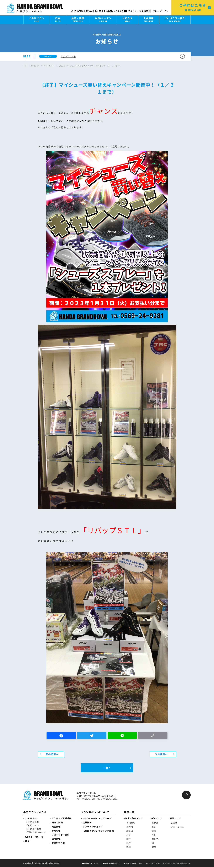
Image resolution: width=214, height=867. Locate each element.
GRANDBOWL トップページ (97, 818)
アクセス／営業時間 (136, 11)
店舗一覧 (129, 812)
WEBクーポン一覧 (34, 836)
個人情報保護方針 (112, 863)
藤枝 (128, 838)
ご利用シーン (32, 825)
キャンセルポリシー (134, 863)
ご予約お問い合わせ (36, 832)
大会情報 (56, 826)
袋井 (128, 842)
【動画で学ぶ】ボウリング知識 (98, 830)
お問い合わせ (58, 842)
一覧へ (107, 767)
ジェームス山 (177, 826)
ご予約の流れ (32, 821)
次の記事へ (161, 754)
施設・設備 (57, 822)
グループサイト (158, 11)
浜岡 (128, 846)
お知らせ (35, 65)
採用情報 (56, 838)
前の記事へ (52, 754)
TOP (25, 65)
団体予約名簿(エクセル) (109, 11)
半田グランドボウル (35, 812)
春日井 (155, 838)
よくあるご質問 (33, 828)
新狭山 (129, 830)
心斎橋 (174, 822)
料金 (27, 841)
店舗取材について (91, 863)
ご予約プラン (32, 818)
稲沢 (154, 826)
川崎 (128, 834)
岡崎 (154, 830)
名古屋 (155, 822)
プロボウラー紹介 (60, 834)
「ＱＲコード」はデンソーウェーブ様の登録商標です (170, 863)
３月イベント (68, 56)
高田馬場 (130, 822)
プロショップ (48, 65)
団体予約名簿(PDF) (82, 11)
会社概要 (87, 822)
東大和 (129, 826)
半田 (154, 834)
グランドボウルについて (95, 812)
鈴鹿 (154, 846)
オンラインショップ (93, 826)
